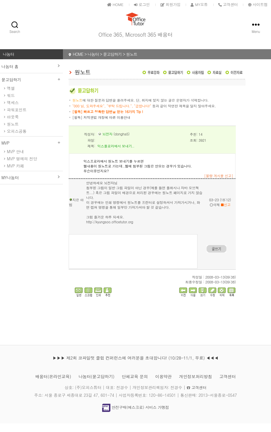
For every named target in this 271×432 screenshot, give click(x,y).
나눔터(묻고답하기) (93, 385)
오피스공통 (17, 140)
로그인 (134, 4)
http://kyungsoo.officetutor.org (109, 230)
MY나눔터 (10, 186)
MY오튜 (195, 4)
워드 (11, 104)
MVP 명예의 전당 (22, 167)
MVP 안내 (15, 160)
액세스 (13, 111)
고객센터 (234, 385)
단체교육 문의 (135, 385)
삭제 (215, 213)
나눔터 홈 (9, 75)
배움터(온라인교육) (47, 385)
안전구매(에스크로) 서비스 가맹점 (135, 416)
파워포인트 (17, 118)
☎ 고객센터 (196, 396)
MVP (31, 151)
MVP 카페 (15, 174)
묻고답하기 (31, 88)
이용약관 (166, 385)
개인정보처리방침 (200, 385)
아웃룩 (13, 125)
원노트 (13, 132)
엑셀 (11, 97)
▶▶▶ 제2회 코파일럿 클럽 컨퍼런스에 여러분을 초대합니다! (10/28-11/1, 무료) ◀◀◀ (135, 366)
